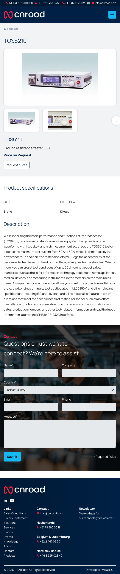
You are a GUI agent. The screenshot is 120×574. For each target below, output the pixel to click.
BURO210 (110, 570)
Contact (9, 551)
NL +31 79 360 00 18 (19, 3)
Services (9, 527)
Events (8, 537)
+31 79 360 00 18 (49, 527)
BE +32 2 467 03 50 (47, 3)
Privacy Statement (16, 518)
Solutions (10, 523)
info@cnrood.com (104, 3)
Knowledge (11, 541)
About (8, 546)
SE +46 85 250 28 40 (76, 3)
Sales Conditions (15, 513)
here (92, 513)
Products (9, 555)
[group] (21, 120)
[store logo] (24, 14)
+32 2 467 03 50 (48, 541)
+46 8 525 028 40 (49, 555)
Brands (8, 532)
